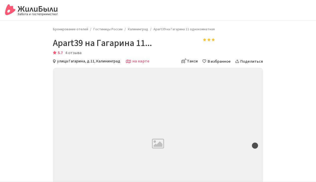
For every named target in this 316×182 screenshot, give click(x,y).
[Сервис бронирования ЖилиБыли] (31, 10)
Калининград (138, 29)
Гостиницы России (108, 29)
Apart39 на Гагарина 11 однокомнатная (184, 29)
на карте (137, 61)
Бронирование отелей (70, 29)
